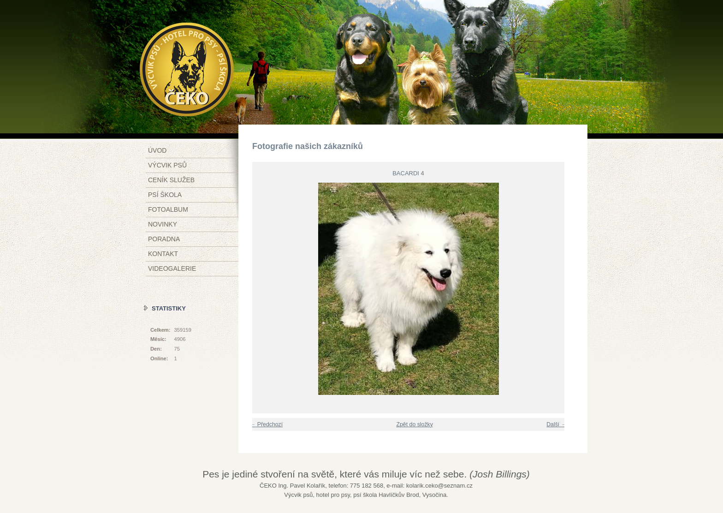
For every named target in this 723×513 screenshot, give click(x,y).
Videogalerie (172, 268)
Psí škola (165, 194)
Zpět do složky (414, 424)
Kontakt (163, 253)
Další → (556, 424)
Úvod (157, 150)
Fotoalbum (168, 209)
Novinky (162, 224)
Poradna (164, 239)
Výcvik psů (167, 165)
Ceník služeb (171, 180)
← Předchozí (266, 424)
